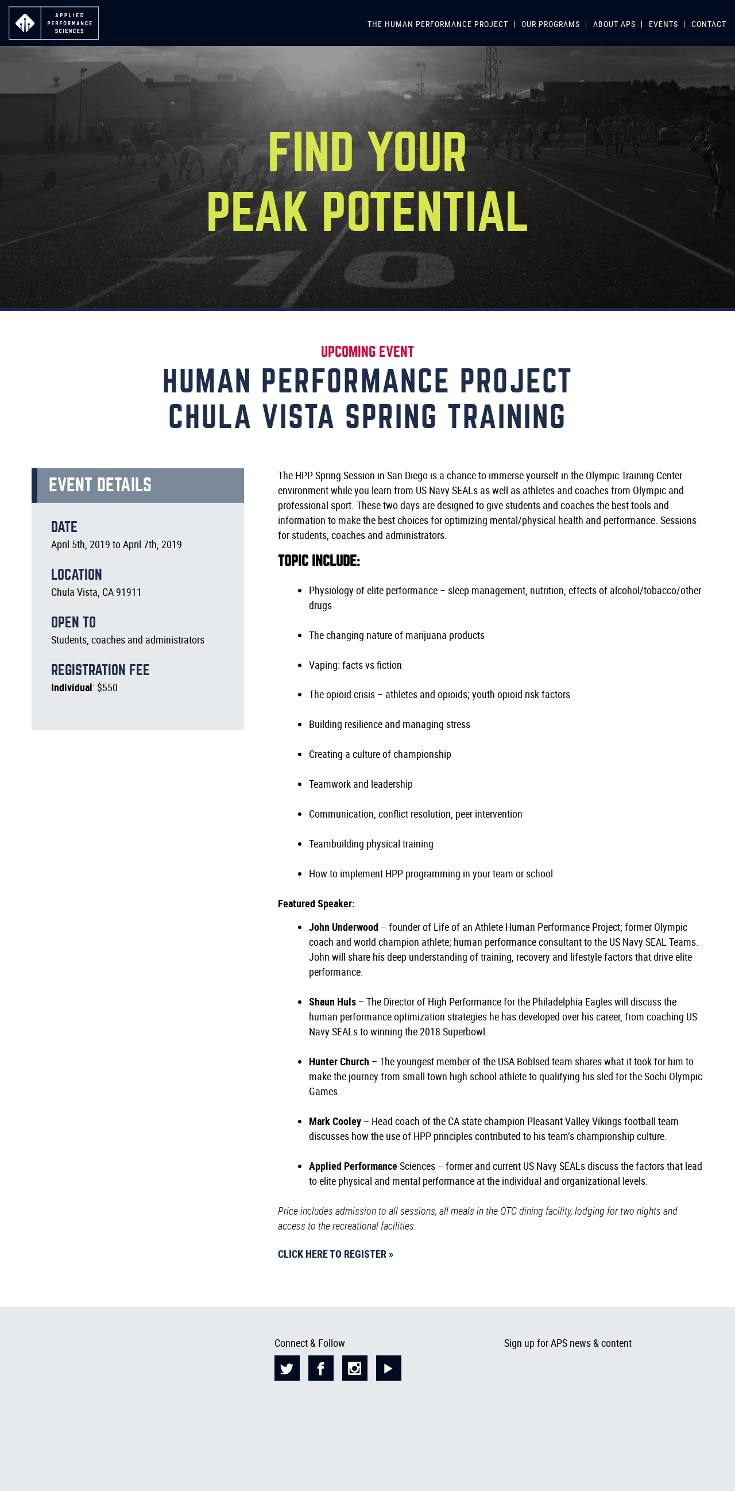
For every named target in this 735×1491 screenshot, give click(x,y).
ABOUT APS (614, 23)
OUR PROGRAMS (550, 23)
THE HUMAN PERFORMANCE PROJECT (438, 23)
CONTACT (708, 23)
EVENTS (663, 23)
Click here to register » (335, 1254)
